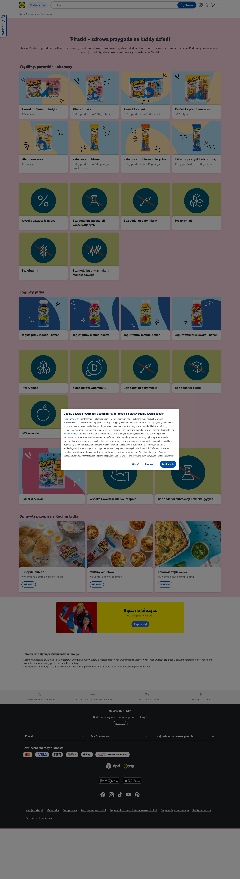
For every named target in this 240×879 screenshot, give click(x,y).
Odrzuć (135, 464)
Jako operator (70, 418)
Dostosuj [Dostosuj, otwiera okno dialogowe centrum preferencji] (149, 464)
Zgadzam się (168, 464)
